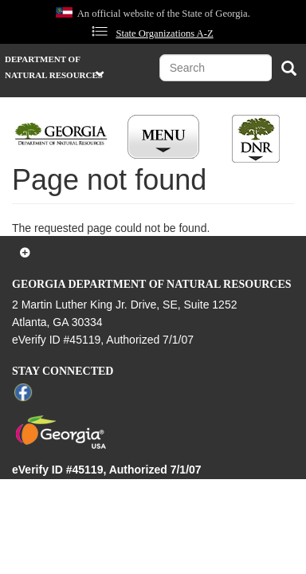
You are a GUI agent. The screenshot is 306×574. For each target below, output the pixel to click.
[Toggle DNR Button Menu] (256, 139)
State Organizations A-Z (164, 33)
